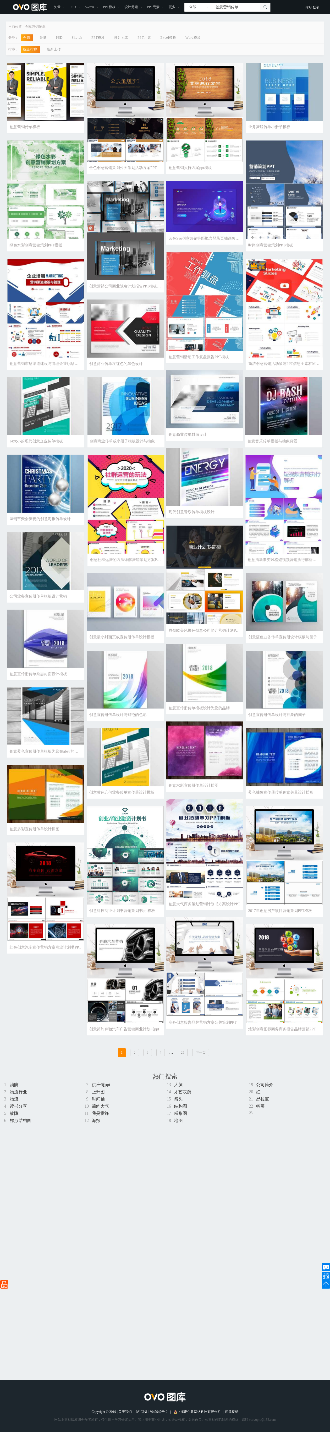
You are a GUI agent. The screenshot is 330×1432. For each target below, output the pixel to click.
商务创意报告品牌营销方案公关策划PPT (202, 1042)
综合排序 (30, 49)
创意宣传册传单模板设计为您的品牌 (199, 721)
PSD (73, 7)
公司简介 (264, 1084)
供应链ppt (101, 1084)
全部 (26, 37)
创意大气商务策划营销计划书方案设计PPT (204, 921)
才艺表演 (182, 1091)
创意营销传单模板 (25, 127)
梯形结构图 (20, 1120)
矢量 (57, 7)
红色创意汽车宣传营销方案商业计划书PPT (45, 965)
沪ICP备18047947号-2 (151, 1412)
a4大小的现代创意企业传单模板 (36, 448)
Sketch (89, 7)
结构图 (180, 1106)
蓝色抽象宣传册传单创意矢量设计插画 (280, 808)
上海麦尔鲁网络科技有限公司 (197, 1412)
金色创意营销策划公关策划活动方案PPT (123, 168)
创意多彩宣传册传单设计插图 (34, 845)
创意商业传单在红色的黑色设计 (116, 369)
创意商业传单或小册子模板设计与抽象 (245, 448)
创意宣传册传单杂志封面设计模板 (38, 686)
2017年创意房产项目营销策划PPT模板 (280, 928)
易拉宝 (262, 1099)
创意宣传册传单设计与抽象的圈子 (277, 728)
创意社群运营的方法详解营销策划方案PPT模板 (252, 569)
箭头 (178, 1099)
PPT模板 (109, 7)
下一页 (201, 1052)
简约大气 (100, 1106)
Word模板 (193, 37)
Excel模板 (168, 37)
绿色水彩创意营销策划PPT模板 (36, 247)
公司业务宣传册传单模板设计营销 (38, 607)
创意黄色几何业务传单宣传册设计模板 (121, 808)
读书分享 (18, 1106)
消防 (14, 1084)
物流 (14, 1099)
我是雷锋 (100, 1113)
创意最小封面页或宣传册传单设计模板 (121, 649)
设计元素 (131, 7)
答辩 (260, 1106)
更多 (172, 7)
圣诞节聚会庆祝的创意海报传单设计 (40, 528)
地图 (178, 1120)
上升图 (98, 1091)
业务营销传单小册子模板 (269, 127)
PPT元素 (153, 7)
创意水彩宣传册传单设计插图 (193, 801)
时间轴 (98, 1099)
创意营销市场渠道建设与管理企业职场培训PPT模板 (53, 368)
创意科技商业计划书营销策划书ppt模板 (122, 928)
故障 (14, 1113)
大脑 (178, 1084)
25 (182, 1052)
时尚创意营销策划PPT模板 (270, 247)
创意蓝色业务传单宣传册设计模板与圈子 (282, 649)
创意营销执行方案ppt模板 (190, 168)
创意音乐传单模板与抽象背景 (149, 448)
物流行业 (18, 1091)
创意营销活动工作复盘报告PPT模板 (199, 361)
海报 (96, 1120)
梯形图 (180, 1113)
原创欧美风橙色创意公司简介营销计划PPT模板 (208, 641)
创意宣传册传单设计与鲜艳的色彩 (118, 728)
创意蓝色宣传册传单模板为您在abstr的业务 (46, 765)
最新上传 (54, 49)
